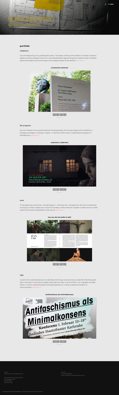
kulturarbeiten (17, 391)
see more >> (80, 60)
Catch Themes (38, 391)
